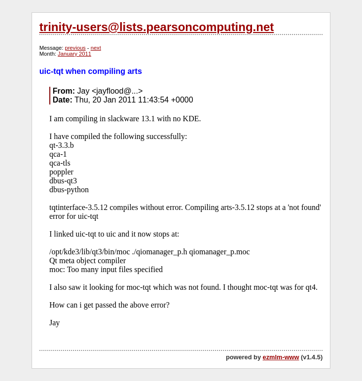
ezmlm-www (281, 357)
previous (75, 48)
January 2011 (74, 54)
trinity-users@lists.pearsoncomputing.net (156, 27)
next (96, 48)
